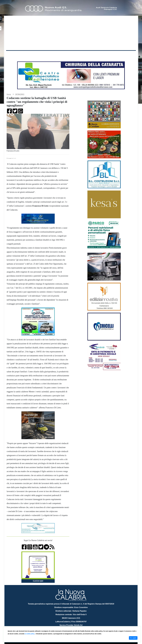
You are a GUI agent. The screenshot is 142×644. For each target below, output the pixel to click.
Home (12, 53)
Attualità (53, 54)
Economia (63, 54)
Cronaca (29, 54)
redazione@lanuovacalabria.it (75, 625)
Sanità (45, 54)
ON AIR (127, 55)
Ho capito (133, 638)
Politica (38, 54)
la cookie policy (30, 634)
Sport (71, 54)
